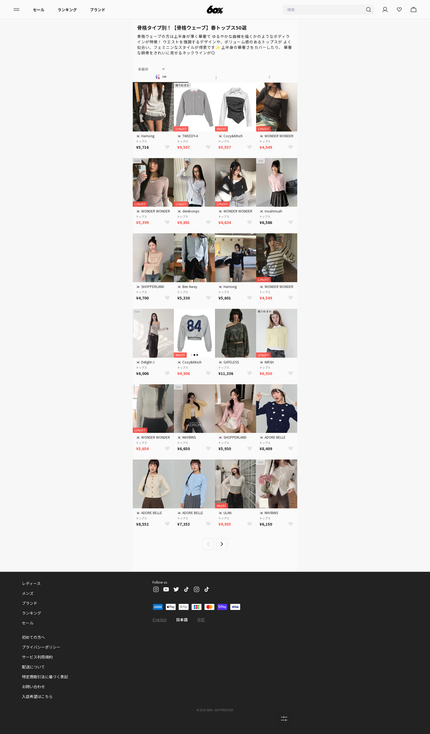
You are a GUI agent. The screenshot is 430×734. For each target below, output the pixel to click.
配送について (33, 666)
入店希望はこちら (37, 696)
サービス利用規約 (37, 657)
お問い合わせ (33, 686)
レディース (31, 583)
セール (38, 9)
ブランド (97, 9)
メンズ (27, 593)
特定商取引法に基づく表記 (45, 676)
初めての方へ (33, 637)
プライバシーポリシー (41, 647)
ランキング (67, 9)
